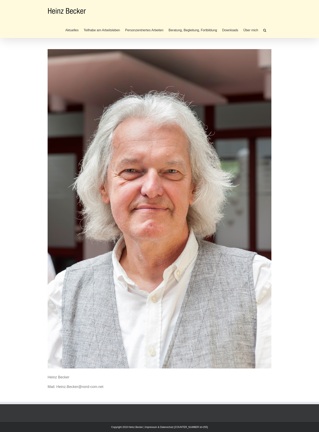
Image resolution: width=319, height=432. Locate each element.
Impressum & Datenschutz (159, 427)
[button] (264, 30)
